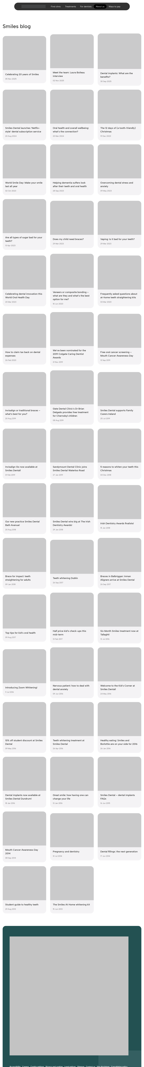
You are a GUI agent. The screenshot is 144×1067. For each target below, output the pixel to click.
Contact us (90, 1027)
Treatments (69, 8)
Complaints (14, 1030)
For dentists (85, 8)
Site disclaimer (103, 1027)
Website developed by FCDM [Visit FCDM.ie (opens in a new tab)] (22, 1050)
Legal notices (70, 1027)
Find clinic (53, 8)
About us (101, 8)
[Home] (30, 8)
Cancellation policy (119, 1027)
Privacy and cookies (54, 1027)
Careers (25, 1027)
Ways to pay (117, 8)
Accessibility (15, 1027)
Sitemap (80, 1027)
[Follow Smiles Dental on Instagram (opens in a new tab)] (14, 1021)
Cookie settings (37, 1027)
